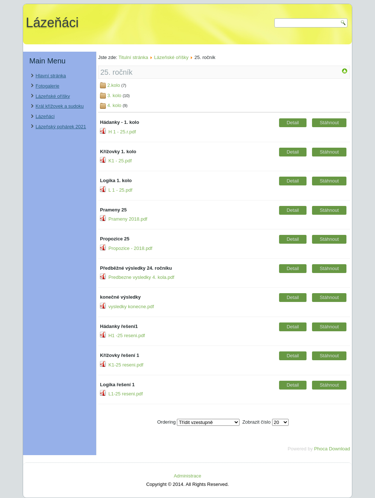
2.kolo (113, 85)
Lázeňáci (52, 22)
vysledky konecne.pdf (131, 306)
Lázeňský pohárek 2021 (61, 126)
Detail (293, 122)
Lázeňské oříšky (53, 96)
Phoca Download (332, 448)
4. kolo (114, 105)
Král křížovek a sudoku (60, 106)
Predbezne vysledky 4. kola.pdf (141, 277)
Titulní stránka (133, 57)
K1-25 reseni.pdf (125, 365)
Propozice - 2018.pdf (130, 248)
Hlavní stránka (51, 75)
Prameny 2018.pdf (127, 219)
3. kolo (114, 95)
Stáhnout (329, 122)
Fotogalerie (47, 86)
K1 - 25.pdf (120, 160)
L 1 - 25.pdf (120, 190)
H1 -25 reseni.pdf (126, 335)
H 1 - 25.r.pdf (122, 131)
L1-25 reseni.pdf (125, 393)
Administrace (187, 476)
